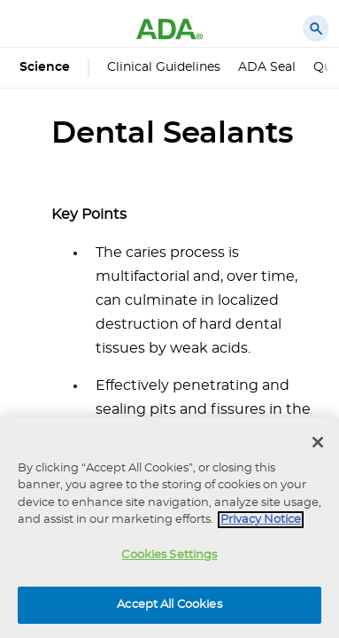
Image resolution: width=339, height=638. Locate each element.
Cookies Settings (169, 555)
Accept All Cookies (169, 605)
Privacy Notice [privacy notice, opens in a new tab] (260, 519)
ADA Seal (267, 67)
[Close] (317, 442)
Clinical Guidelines (163, 67)
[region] (169, 527)
